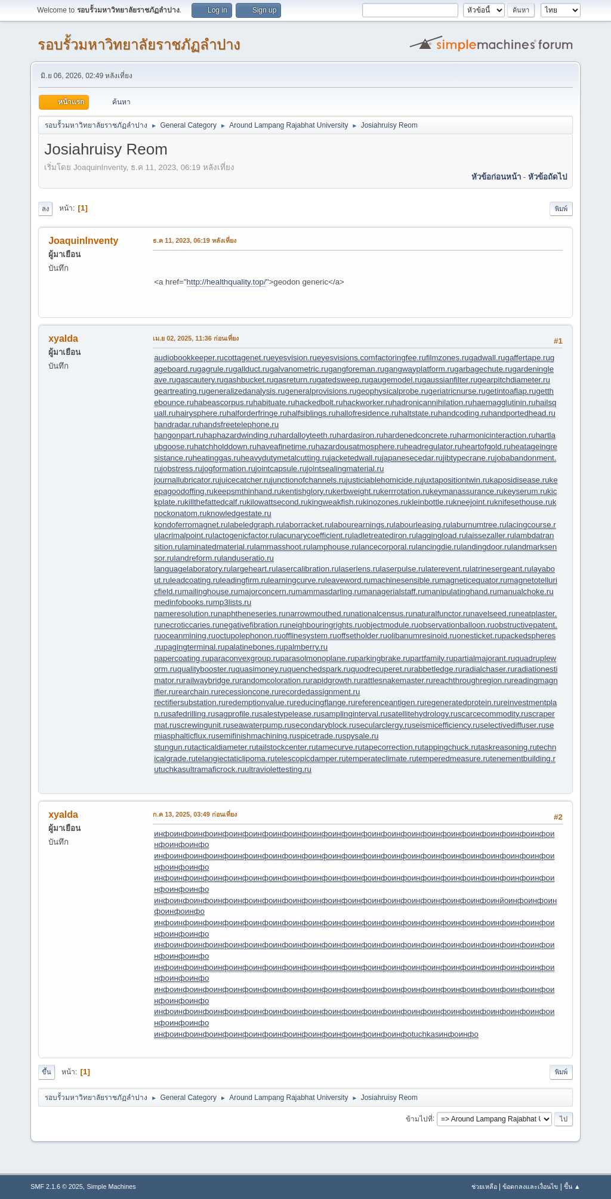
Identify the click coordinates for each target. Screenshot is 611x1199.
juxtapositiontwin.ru (455, 479)
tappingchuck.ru (450, 747)
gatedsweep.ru (343, 379)
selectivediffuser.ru (512, 725)
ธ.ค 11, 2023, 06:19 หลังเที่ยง (194, 240)
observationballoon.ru (456, 624)
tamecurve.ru (339, 747)
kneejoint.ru (473, 501)
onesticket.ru (479, 635)
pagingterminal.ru (194, 646)
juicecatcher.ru (245, 479)
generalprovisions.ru (321, 391)
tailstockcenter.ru (286, 747)
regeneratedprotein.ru (462, 702)
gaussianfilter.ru (449, 379)
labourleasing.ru (422, 524)
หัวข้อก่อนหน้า (496, 176)
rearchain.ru (197, 691)
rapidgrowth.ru (335, 680)
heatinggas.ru (217, 457)
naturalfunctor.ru (441, 613)
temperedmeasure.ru (453, 758)
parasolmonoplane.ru (317, 658)
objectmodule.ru (390, 624)
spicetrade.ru (319, 735)
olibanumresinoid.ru (421, 635)
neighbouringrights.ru (324, 624)
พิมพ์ (561, 208)
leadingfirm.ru (244, 580)
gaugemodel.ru (395, 379)
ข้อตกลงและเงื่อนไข (530, 1186)
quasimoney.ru (261, 669)
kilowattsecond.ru (277, 501)
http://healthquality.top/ (226, 281)
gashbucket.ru (249, 379)
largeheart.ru (253, 568)
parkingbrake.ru (383, 658)
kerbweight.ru (356, 491)
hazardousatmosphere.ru (360, 446)
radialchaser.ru (488, 669)
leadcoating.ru (195, 580)
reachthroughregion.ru (472, 680)
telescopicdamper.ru (309, 758)
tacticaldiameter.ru (224, 747)
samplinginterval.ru (354, 713)
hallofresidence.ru (367, 413)
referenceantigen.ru (389, 702)
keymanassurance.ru (467, 491)
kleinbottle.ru (430, 501)
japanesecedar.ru (412, 457)
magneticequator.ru (473, 580)
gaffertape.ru (527, 357)
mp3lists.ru (232, 602)
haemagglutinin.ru (504, 402)
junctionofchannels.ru (308, 479)
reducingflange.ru (324, 702)
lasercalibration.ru (307, 568)
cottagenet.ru (247, 357)
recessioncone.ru (248, 691)
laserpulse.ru (402, 568)
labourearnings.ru (363, 524)
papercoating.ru (181, 658)
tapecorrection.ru (392, 747)
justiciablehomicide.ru (384, 479)
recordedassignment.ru (319, 691)
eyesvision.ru (293, 357)
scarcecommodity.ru (493, 713)
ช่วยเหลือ (484, 1186)
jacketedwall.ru (355, 457)
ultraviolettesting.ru (278, 769)
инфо (164, 833)
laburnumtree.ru (478, 524)
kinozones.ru (385, 501)
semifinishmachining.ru (256, 735)
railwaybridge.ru (211, 680)
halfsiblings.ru (311, 413)
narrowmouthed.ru (318, 613)
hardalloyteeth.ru (307, 435)
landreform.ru (197, 558)
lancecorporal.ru (387, 546)
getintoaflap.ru (511, 391)
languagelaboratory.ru (192, 568)
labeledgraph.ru (255, 524)
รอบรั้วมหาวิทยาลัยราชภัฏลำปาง (139, 44)
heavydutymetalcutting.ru (284, 457)
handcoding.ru (463, 413)
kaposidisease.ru (520, 479)
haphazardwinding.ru (240, 435)
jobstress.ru (181, 468)
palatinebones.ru (254, 646)
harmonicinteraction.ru (496, 435)
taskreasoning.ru (507, 747)
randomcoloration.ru (274, 680)
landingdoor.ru (486, 546)
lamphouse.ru (334, 546)
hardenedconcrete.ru (420, 435)
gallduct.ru (251, 368)
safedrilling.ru (191, 713)
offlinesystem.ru (309, 635)
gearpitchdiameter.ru (513, 379)
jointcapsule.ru (281, 468)
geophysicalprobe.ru (392, 391)
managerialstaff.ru (393, 591)
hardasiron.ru (360, 435)
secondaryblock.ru (324, 725)
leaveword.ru (348, 580)
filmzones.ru (447, 357)
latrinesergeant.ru (501, 568)
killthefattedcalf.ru (215, 501)
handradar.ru (176, 424)
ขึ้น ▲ (572, 1186)
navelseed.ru (493, 613)
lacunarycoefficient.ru (314, 535)
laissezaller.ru (490, 535)
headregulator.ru (433, 446)
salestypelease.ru (290, 713)
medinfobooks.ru (183, 602)
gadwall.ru (487, 357)
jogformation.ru (228, 468)
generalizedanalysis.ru (245, 391)
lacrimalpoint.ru (185, 535)
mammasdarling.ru (328, 591)
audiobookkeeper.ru (189, 357)
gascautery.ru (200, 379)
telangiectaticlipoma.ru (235, 758)
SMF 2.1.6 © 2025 (56, 1186)
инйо (499, 900)
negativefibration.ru (253, 624)
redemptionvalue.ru (260, 702)
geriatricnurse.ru (457, 391)
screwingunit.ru (203, 725)
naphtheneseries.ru (252, 613)
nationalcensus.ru (381, 613)
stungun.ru (173, 747)
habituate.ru (274, 402)
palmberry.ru (305, 646)
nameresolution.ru (186, 613)
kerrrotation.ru (405, 491)
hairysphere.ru (201, 413)
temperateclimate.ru (381, 758)
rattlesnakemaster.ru (397, 680)
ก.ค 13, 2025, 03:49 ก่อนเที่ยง (195, 814)
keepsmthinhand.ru (247, 491)
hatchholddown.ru (225, 446)
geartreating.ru (180, 391)
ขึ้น (46, 1072)
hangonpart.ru (178, 435)
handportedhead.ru (522, 413)
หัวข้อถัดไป (547, 176)
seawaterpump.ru (261, 725)
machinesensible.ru (405, 580)
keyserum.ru (525, 491)
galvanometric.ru (299, 368)
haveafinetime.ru (286, 446)
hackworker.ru (368, 402)
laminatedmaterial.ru (218, 546)
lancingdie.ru (438, 546)
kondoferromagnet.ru (191, 524)
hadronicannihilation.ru (433, 402)
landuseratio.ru (247, 558)
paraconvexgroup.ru (244, 658)
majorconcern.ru (266, 591)
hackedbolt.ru (319, 402)
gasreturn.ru (295, 379)
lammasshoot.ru (282, 546)
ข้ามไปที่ (419, 1118)
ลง (45, 208)
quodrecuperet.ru (381, 669)
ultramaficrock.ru (215, 769)
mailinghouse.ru (210, 591)
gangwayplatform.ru (419, 368)
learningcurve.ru (296, 580)
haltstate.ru (418, 413)
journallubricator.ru (187, 479)
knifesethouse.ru (523, 501)
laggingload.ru (441, 535)
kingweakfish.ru (335, 501)
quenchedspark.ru (319, 669)
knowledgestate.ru (238, 513)
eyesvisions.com (346, 357)
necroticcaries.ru (190, 624)
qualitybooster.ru (206, 669)
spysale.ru (360, 735)
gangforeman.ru (356, 368)
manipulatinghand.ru (461, 591)
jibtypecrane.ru (469, 457)
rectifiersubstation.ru (190, 702)
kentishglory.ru (306, 491)
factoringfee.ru (400, 357)
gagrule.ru (215, 368)
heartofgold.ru (486, 446)
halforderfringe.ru (257, 413)
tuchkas (172, 769)
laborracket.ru (307, 524)
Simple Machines (111, 1186)
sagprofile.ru (236, 713)
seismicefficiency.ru (446, 725)
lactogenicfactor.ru (244, 535)
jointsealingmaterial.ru (345, 468)
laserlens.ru (359, 568)
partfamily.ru (431, 658)
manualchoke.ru (525, 591)
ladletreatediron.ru (384, 535)
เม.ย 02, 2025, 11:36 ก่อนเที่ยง (196, 338)
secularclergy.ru (384, 725)
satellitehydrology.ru (422, 713)
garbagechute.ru (483, 368)
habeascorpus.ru (223, 402)
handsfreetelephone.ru (239, 424)
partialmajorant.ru (484, 658)
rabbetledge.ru (436, 669)
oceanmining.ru (188, 635)
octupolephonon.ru (248, 635)
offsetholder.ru (362, 635)
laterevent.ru (447, 568)
